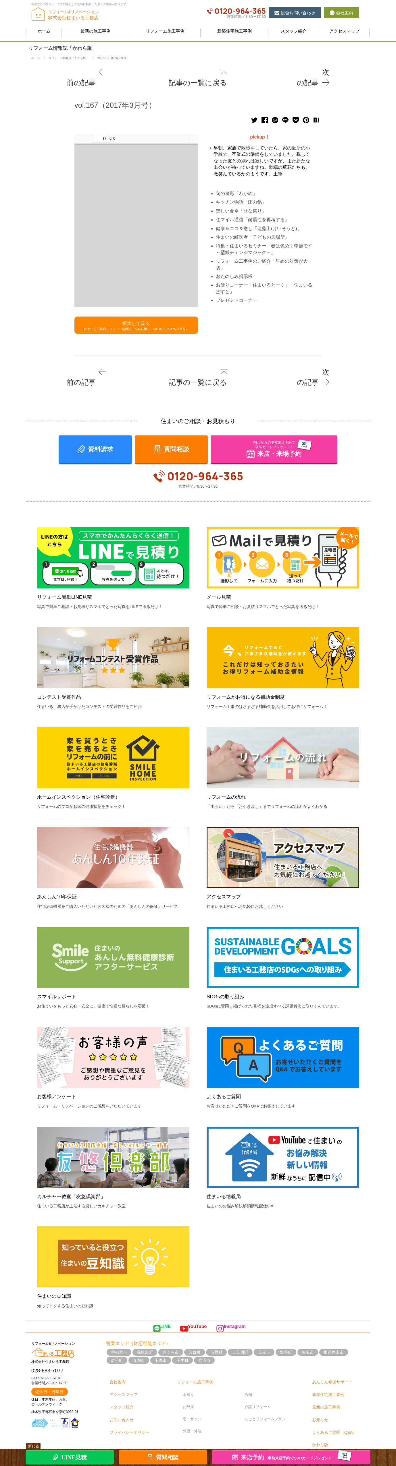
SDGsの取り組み (228, 977)
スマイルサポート (59, 977)
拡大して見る (136, 314)
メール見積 (220, 577)
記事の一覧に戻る (200, 72)
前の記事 (82, 72)
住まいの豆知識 (56, 1277)
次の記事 (314, 72)
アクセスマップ (226, 877)
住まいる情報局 (226, 1177)
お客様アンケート (59, 1077)
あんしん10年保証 (59, 877)
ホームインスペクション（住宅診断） (83, 777)
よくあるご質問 (226, 1077)
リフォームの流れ (228, 777)
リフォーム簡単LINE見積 (68, 577)
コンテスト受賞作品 (61, 677)
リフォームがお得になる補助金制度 (250, 677)
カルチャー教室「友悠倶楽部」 (75, 1177)
